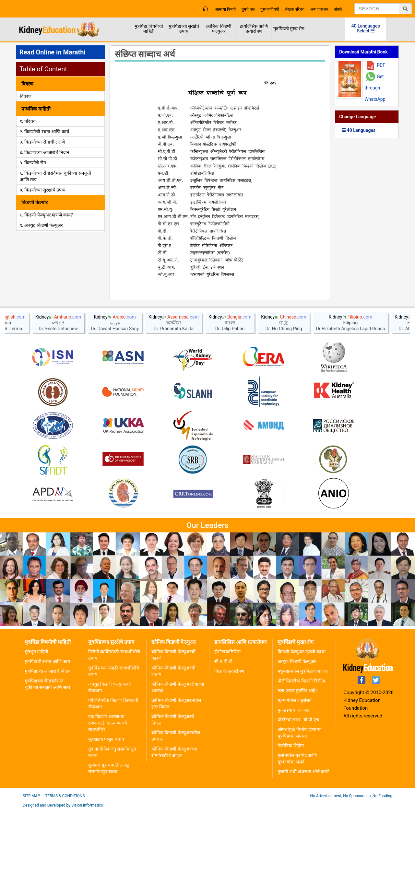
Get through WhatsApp (374, 88)
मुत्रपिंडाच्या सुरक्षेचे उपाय (184, 29)
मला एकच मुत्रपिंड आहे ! (297, 753)
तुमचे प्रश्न (248, 9)
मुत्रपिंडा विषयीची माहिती (149, 29)
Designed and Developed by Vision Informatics (63, 868)
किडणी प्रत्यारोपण (229, 734)
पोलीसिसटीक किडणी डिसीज (301, 743)
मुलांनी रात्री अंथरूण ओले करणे (303, 834)
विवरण (25, 96)
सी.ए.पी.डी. (223, 724)
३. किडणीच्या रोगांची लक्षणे (42, 142)
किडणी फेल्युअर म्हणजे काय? (302, 714)
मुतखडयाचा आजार (293, 772)
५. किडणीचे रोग (33, 162)
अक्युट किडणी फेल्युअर (297, 724)
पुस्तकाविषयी (269, 9)
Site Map (31, 858)
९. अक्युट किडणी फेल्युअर (41, 225)
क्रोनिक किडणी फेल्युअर (218, 29)
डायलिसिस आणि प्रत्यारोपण (253, 29)
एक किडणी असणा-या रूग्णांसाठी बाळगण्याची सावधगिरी (107, 786)
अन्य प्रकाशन (319, 9)
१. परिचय (28, 121)
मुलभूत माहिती (36, 714)
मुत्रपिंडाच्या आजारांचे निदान (48, 734)
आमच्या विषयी (225, 9)
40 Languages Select (365, 28)
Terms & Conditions (65, 858)
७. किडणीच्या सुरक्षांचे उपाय (42, 189)
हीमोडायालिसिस (227, 714)
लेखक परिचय (294, 9)
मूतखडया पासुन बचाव (106, 802)
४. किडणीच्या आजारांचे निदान (44, 152)
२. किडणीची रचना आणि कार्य (44, 131)
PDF (381, 65)
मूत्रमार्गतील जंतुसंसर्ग (294, 763)
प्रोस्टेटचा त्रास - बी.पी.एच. (299, 782)
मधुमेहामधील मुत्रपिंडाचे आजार (303, 734)
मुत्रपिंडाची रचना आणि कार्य (47, 724)
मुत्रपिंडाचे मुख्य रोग (289, 28)
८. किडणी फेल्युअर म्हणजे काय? (46, 214)
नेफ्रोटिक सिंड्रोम (290, 808)
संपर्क (338, 9)
